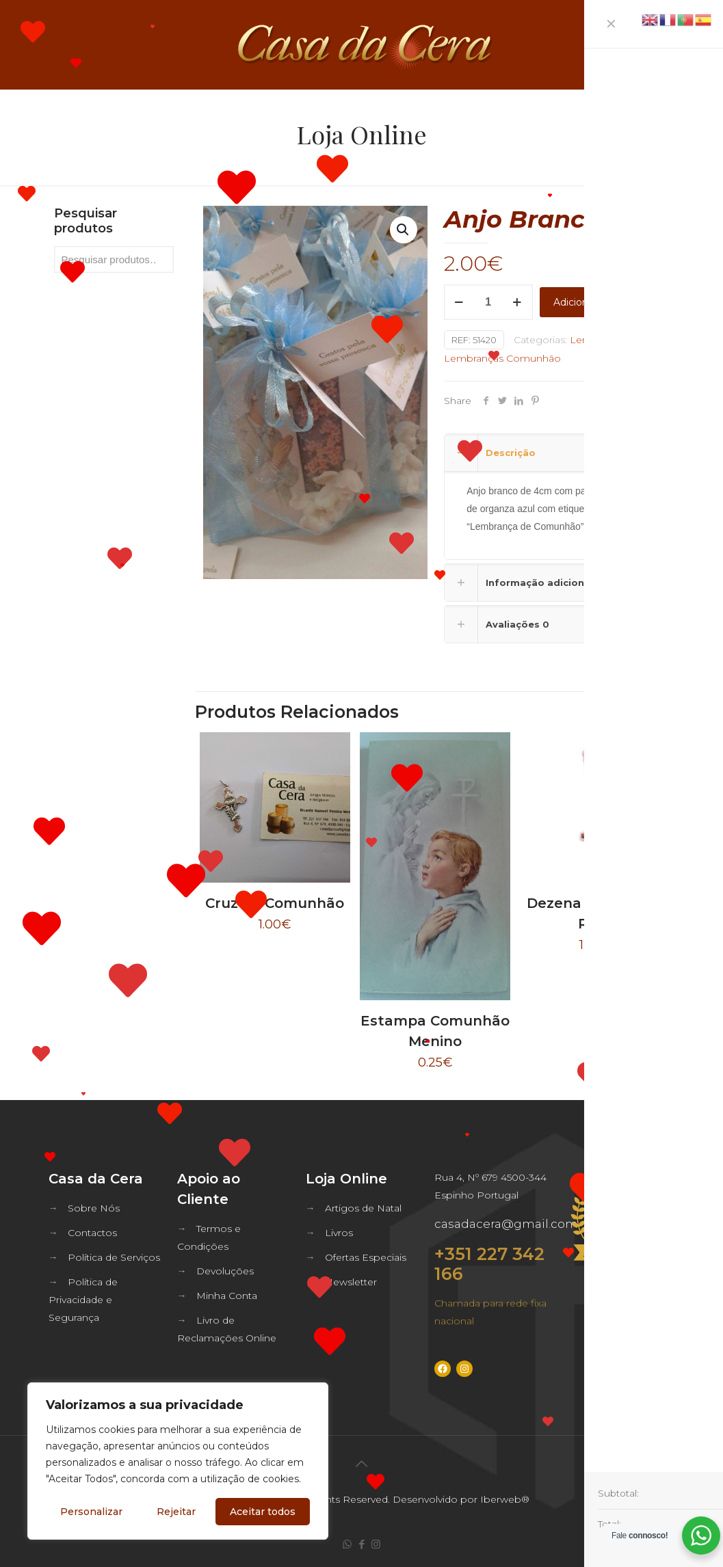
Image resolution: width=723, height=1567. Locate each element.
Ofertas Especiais (365, 1257)
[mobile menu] (701, 44)
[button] (403, 229)
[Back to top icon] (361, 1463)
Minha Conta (226, 1295)
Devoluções (225, 1271)
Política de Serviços (114, 1257)
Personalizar (91, 1511)
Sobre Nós (94, 1208)
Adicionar (575, 302)
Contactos (92, 1233)
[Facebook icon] (361, 1544)
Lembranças (599, 340)
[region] (177, 1461)
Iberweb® (504, 1499)
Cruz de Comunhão (274, 903)
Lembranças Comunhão (502, 358)
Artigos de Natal (363, 1208)
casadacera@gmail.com (506, 1224)
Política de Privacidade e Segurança (83, 1300)
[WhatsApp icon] (347, 1544)
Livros (339, 1233)
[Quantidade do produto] (488, 302)
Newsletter (351, 1282)
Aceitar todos (262, 1511)
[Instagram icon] (376, 1544)
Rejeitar (176, 1511)
